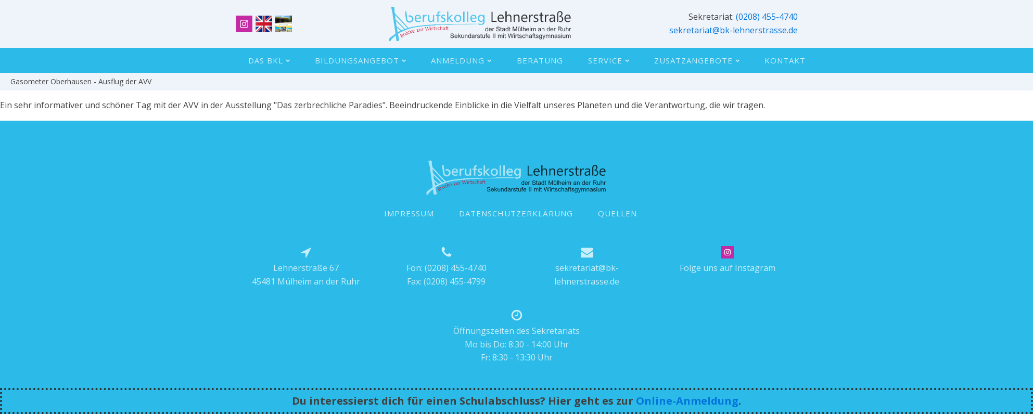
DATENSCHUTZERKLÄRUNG (516, 213)
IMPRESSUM (409, 213)
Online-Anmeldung (687, 401)
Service (608, 60)
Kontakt (785, 60)
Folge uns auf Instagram (727, 268)
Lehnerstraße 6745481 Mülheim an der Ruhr (306, 274)
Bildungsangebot (360, 60)
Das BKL (269, 60)
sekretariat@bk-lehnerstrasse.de (733, 30)
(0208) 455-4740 (767, 16)
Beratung (540, 60)
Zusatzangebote (696, 60)
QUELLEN (617, 213)
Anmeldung (461, 60)
